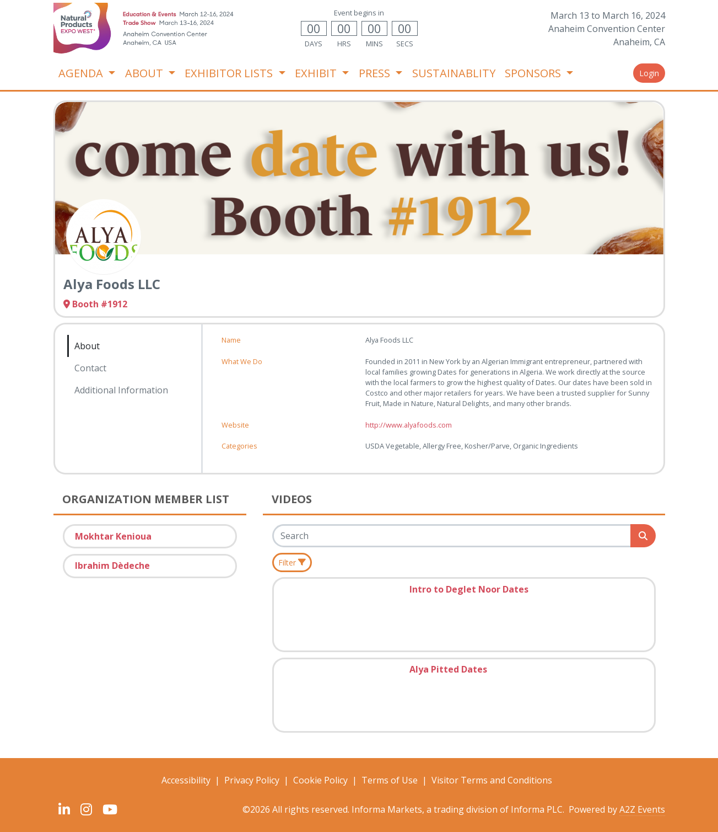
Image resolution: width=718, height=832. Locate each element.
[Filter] (292, 562)
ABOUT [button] (145, 73)
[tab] (121, 405)
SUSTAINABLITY (453, 73)
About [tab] (87, 346)
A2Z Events (642, 809)
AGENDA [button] (82, 73)
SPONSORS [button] (534, 73)
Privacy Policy (251, 780)
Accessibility (185, 780)
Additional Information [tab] (121, 390)
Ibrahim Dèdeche (112, 565)
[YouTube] (110, 809)
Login (649, 73)
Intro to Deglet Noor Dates (468, 589)
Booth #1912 (95, 304)
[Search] (452, 535)
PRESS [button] (376, 73)
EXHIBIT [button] (317, 73)
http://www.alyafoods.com (408, 425)
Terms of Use (389, 780)
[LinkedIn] (64, 809)
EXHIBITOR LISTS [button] (230, 73)
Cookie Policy (320, 780)
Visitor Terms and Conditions (491, 780)
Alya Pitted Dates (448, 669)
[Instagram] (86, 809)
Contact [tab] (90, 368)
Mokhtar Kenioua (113, 536)
